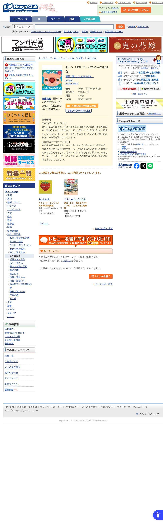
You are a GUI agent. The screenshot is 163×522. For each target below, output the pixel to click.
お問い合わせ (141, 3)
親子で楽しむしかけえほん (80, 76)
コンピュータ (14, 209)
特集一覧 (9, 343)
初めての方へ (11, 384)
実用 (9, 198)
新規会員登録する (109, 12)
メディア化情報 (12, 336)
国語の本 (14, 270)
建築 (9, 220)
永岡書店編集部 (72, 83)
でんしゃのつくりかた (75, 199)
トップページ (20, 19)
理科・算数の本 (17, 277)
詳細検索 (132, 27)
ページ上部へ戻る (104, 228)
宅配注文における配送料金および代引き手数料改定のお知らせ (19, 67)
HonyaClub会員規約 (128, 152)
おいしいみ (44, 199)
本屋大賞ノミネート (114, 31)
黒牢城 (85, 31)
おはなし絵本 (16, 241)
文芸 (9, 195)
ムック (10, 316)
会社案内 (9, 407)
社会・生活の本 (17, 280)
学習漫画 (14, 295)
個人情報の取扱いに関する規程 (133, 154)
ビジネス (11, 206)
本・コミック (11, 191)
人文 (9, 213)
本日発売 (9, 329)
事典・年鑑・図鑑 (18, 266)
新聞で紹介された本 (15, 332)
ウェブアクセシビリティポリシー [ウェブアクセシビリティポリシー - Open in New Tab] (21, 410)
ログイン (115, 8)
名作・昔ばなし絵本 (19, 238)
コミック (55, 19)
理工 (9, 216)
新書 (9, 305)
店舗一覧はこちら (139, 94)
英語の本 (14, 273)
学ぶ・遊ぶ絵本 (17, 252)
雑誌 (71, 19)
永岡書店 (69, 80)
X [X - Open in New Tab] (146, 407)
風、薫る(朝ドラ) (71, 31)
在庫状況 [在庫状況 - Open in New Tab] (46, 98)
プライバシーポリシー (51, 407)
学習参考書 (12, 231)
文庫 (9, 302)
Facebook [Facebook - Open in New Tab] (137, 407)
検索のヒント (143, 27)
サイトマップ (157, 3)
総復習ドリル (96, 31)
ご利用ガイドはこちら (149, 68)
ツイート (44, 223)
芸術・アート (14, 202)
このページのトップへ (150, 414)
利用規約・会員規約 (27, 407)
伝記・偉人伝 (16, 263)
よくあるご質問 (124, 3)
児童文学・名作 (17, 259)
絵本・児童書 (14, 234)
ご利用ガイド (107, 3)
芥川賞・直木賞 (12, 340)
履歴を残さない (154, 113)
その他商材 (89, 19)
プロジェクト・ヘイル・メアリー (46, 31)
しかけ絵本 (15, 255)
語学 (9, 227)
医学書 (10, 223)
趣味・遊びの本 (17, 291)
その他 (13, 298)
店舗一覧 (93, 3)
